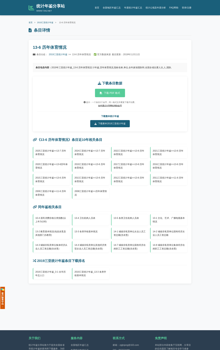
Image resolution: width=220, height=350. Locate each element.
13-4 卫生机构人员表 (85, 218)
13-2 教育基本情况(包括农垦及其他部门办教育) (50, 233)
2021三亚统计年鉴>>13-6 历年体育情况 (168, 153)
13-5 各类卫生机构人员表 (126, 218)
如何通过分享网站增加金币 (110, 105)
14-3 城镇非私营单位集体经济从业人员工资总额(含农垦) (51, 247)
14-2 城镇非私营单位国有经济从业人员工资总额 (169, 233)
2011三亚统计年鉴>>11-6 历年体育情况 (168, 180)
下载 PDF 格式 (110, 93)
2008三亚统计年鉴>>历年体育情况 (91, 193)
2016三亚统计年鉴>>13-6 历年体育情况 (168, 166)
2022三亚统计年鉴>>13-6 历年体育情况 (129, 153)
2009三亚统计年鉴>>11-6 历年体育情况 (50, 193)
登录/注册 (186, 7)
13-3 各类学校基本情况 (86, 231)
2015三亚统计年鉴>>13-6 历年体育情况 (50, 180)
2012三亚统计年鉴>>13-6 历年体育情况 (129, 180)
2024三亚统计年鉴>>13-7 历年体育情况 (90, 153)
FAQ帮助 (173, 7)
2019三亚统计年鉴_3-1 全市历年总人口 (50, 274)
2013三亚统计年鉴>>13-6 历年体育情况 (90, 180)
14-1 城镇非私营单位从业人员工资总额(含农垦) (130, 233)
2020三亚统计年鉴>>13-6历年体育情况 (51, 166)
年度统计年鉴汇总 (133, 7)
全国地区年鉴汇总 (112, 7)
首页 (97, 7)
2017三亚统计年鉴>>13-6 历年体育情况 (129, 166)
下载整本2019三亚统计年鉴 (110, 123)
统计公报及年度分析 (156, 7)
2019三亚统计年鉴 (45, 22)
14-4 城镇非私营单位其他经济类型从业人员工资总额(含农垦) (90, 247)
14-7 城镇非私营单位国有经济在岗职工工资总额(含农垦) (130, 247)
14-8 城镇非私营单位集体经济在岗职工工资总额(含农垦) (169, 247)
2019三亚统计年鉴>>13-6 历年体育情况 (90, 166)
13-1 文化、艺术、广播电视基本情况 (169, 220)
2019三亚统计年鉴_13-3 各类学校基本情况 (90, 274)
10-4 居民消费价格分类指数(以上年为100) (50, 220)
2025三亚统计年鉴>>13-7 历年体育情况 (50, 153)
